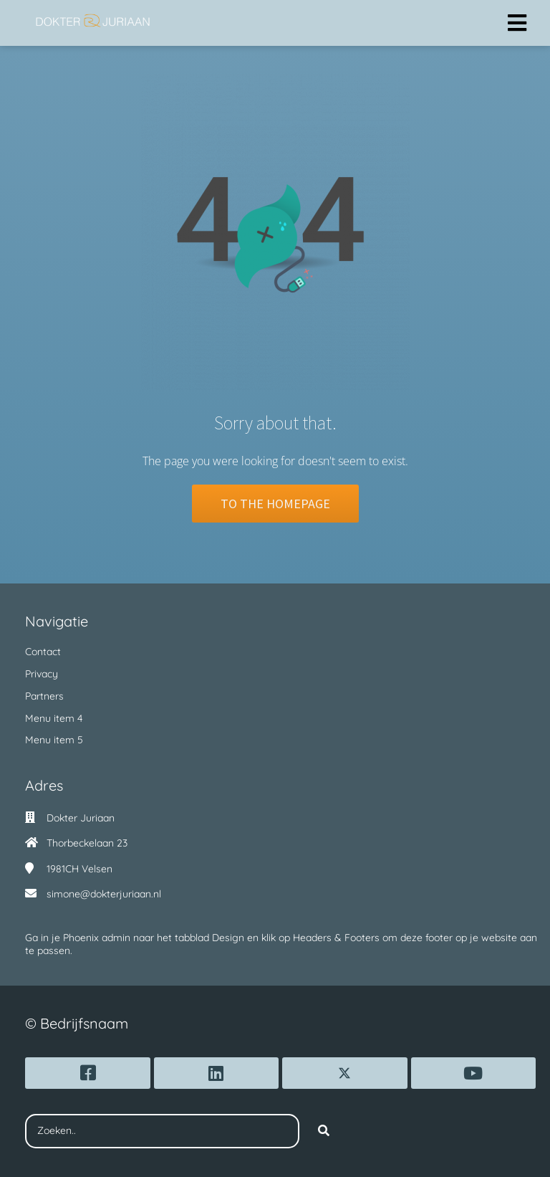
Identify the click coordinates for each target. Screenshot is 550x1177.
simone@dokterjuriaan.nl (104, 893)
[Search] (324, 1131)
